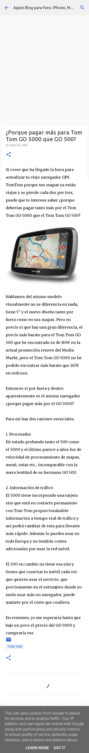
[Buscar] (82, 7)
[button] (8, 155)
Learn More (37, 748)
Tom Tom (15, 646)
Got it (59, 748)
